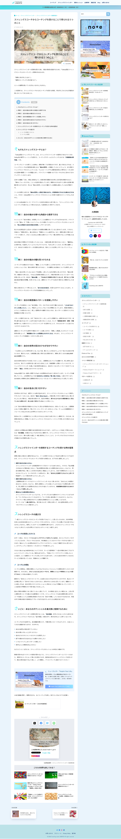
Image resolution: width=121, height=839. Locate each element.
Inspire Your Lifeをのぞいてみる (59, 686)
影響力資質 (88, 313)
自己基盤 (87, 333)
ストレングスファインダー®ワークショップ (95, 366)
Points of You (87, 354)
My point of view (89, 340)
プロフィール (95, 230)
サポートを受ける (88, 377)
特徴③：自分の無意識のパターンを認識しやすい (32, 116)
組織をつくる (87, 343)
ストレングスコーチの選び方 (26, 129)
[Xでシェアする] (34, 723)
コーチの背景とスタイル (27, 132)
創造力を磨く (88, 337)
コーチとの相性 (25, 134)
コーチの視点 (88, 330)
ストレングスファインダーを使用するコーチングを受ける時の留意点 (38, 126)
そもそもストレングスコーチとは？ (28, 107)
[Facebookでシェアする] (41, 723)
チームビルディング (90, 350)
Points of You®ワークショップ (93, 370)
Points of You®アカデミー (92, 374)
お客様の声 (88, 380)
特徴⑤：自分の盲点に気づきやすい (28, 123)
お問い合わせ (105, 2)
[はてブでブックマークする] (47, 723)
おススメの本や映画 (89, 357)
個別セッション (78, 2)
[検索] (108, 14)
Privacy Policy (66, 833)
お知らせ (87, 384)
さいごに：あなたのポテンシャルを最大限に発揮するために (35, 138)
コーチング (53, 2)
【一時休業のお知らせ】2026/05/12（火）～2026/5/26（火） (60, 7)
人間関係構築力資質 (90, 317)
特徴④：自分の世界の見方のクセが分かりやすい (32, 120)
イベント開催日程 (88, 361)
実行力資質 (88, 310)
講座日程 (93, 2)
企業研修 (86, 2)
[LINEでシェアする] (54, 723)
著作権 (74, 833)
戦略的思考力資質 (90, 320)
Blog (99, 2)
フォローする (46, 753)
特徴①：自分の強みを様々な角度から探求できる (32, 110)
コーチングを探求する (91, 327)
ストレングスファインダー (65, 2)
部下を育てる (88, 347)
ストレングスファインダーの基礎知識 (63, 763)
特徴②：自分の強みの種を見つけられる (29, 113)
